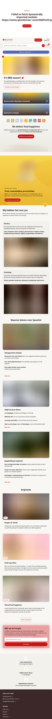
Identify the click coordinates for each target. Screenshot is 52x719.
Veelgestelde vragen (9, 701)
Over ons (6, 709)
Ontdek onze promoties (12, 87)
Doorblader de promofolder (12, 200)
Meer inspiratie (26, 620)
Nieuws (5, 712)
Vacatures (6, 717)
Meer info (7, 376)
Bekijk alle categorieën (26, 52)
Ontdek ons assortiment (26, 136)
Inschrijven (26, 644)
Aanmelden (38, 40)
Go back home (27, 26)
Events (5, 714)
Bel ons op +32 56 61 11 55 (11, 699)
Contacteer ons (8, 696)
